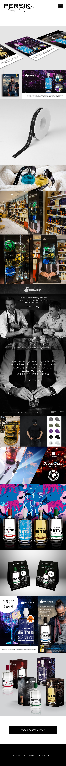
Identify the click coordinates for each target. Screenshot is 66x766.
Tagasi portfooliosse (33, 730)
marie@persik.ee (46, 755)
